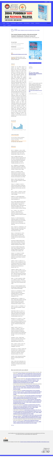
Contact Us (9, 25)
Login (50, 1)
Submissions (37, 23)
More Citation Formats (33, 93)
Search (48, 23)
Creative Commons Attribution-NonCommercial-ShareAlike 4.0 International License (34, 441)
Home (12, 29)
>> (13, 425)
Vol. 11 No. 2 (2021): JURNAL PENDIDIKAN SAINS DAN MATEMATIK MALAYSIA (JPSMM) (25, 30)
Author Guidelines (26, 23)
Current (4, 23)
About (4, 25)
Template (32, 23)
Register (46, 1)
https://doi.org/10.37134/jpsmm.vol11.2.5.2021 (19, 54)
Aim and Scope (19, 23)
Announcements (13, 23)
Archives (8, 23)
